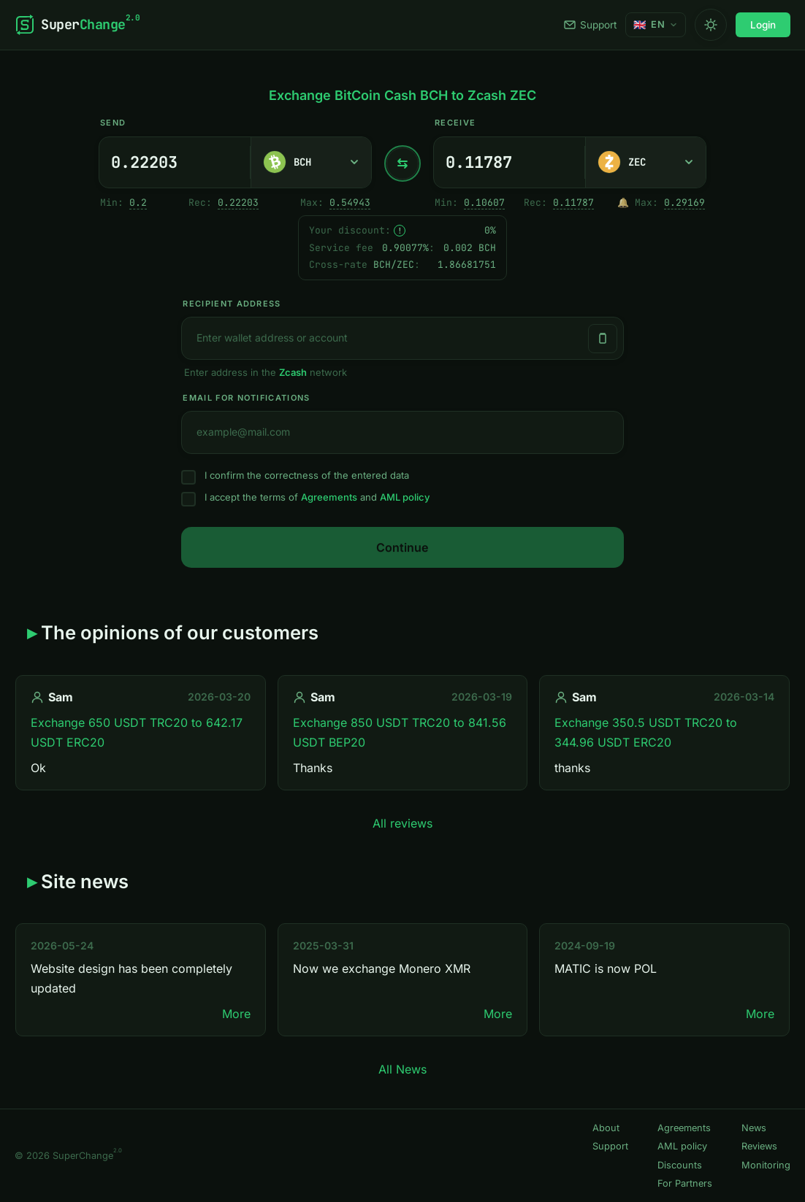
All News (402, 1069)
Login (763, 25)
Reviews (759, 1146)
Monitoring (765, 1165)
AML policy (405, 497)
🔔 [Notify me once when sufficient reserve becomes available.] (623, 202)
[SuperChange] (77, 25)
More (236, 1013)
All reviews (402, 823)
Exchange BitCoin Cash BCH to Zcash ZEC (402, 95)
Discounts (679, 1165)
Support (590, 25)
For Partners (684, 1183)
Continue (402, 547)
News (753, 1127)
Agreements (329, 497)
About (605, 1127)
